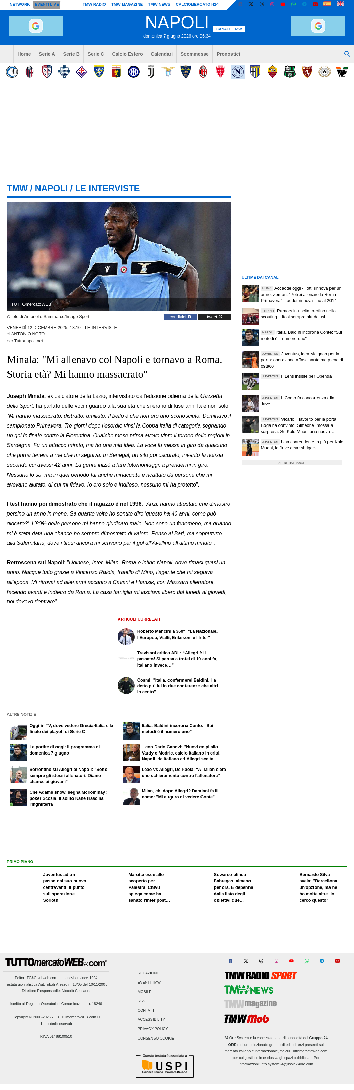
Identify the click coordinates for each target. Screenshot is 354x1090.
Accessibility (151, 1020)
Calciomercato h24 (197, 4)
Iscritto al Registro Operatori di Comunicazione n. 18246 (56, 1004)
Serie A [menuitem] (47, 54)
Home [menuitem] (24, 54)
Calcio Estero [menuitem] (127, 54)
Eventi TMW (149, 983)
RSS (141, 1001)
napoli (51, 188)
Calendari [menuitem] (162, 54)
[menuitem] (7, 54)
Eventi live (47, 4)
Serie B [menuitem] (71, 54)
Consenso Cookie (156, 1038)
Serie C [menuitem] (96, 54)
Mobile (144, 992)
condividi (180, 316)
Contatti (147, 1010)
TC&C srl (34, 978)
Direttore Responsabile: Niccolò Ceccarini (56, 991)
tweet (215, 316)
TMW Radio (94, 4)
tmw (17, 188)
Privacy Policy (153, 1029)
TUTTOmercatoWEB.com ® (77, 1017)
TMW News (159, 4)
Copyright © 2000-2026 (32, 1017)
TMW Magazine (127, 4)
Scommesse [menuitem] (195, 54)
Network (20, 4)
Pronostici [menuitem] (228, 54)
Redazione (148, 973)
